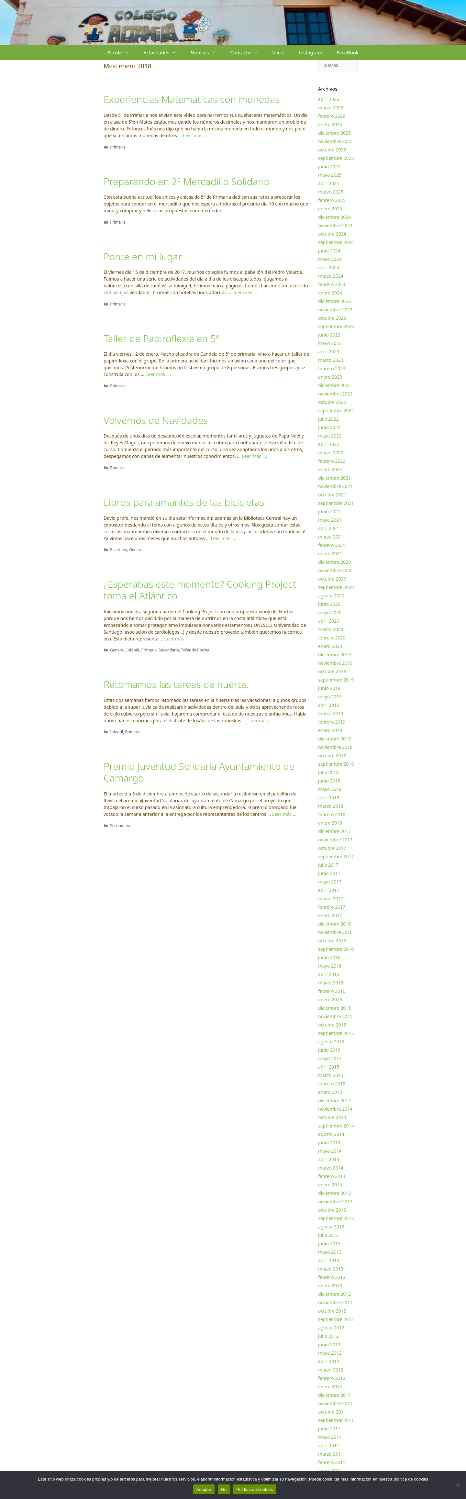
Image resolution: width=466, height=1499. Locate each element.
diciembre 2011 (334, 1395)
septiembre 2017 (336, 856)
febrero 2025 (331, 200)
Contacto (247, 52)
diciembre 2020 (334, 562)
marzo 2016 (330, 983)
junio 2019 (329, 688)
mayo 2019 (329, 697)
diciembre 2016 (334, 924)
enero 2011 (330, 1471)
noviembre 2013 (335, 1201)
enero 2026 (330, 124)
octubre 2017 (332, 848)
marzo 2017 (330, 898)
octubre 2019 (332, 671)
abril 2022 (328, 444)
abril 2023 (328, 352)
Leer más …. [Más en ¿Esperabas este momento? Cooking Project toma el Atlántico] (177, 639)
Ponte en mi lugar (143, 256)
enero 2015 (330, 1092)
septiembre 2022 (336, 410)
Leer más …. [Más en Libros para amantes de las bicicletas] (223, 538)
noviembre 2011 (335, 1403)
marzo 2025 (330, 192)
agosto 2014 (331, 1134)
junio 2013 (329, 1243)
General (136, 549)
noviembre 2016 (335, 932)
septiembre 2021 (336, 503)
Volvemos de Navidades (156, 420)
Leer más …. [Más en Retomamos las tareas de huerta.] (261, 720)
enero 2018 (330, 823)
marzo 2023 (330, 360)
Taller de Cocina (195, 649)
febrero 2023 (331, 368)
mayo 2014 (329, 1151)
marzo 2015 (330, 1075)
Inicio (278, 52)
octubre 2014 (332, 1117)
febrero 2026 (331, 116)
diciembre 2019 (334, 654)
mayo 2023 (329, 343)
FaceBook (348, 52)
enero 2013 (330, 1285)
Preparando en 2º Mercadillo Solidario (187, 181)
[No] (458, 1485)
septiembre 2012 (336, 1319)
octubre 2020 (332, 579)
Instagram (310, 52)
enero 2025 (330, 208)
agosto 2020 (331, 596)
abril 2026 (328, 99)
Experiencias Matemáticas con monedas (192, 99)
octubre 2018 (332, 755)
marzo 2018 (330, 806)
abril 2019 (328, 705)
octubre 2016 (332, 941)
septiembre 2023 (336, 326)
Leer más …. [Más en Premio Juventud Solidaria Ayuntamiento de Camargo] (285, 814)
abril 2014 (328, 1159)
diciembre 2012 (334, 1294)
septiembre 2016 (336, 949)
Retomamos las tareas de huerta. (176, 684)
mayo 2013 (329, 1252)
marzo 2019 (330, 713)
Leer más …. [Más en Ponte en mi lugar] (245, 292)
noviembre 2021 (335, 486)
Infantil (132, 649)
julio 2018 (328, 772)
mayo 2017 (329, 882)
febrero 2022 (331, 461)
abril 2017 (328, 890)
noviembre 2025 (335, 141)
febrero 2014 (331, 1176)
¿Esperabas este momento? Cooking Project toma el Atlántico (200, 589)
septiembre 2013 (336, 1218)
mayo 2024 (329, 259)
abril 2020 (328, 621)
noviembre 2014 (335, 1109)
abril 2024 (328, 267)
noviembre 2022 (335, 394)
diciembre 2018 (334, 739)
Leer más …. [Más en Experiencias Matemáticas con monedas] (195, 135)
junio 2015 (329, 1050)
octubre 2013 (332, 1210)
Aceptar (204, 1489)
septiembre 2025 (336, 158)
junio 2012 (329, 1344)
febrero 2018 (331, 814)
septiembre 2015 (336, 1033)
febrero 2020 (331, 638)
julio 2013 (328, 1235)
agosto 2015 (331, 1041)
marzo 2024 (330, 276)
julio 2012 (328, 1336)
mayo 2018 (329, 789)
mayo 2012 (329, 1353)
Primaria (118, 147)
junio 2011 (329, 1429)
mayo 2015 (329, 1058)
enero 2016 (330, 999)
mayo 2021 (329, 520)
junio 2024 (329, 251)
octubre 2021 (332, 495)
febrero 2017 (331, 907)
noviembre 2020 (335, 570)
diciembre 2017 (334, 831)
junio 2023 (329, 335)
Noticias (207, 52)
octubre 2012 (332, 1311)
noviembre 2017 (335, 840)
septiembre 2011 (336, 1420)
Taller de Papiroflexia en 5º (161, 338)
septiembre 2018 (336, 764)
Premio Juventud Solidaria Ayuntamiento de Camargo (199, 772)
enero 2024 (330, 293)
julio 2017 (328, 865)
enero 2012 (330, 1386)
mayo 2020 (329, 612)
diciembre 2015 (334, 1008)
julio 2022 (328, 419)
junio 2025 (329, 166)
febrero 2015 (331, 1084)
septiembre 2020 (336, 587)
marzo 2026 (330, 108)
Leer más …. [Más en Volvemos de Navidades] (254, 456)
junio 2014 (329, 1142)
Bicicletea (118, 549)
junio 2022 (329, 427)
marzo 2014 (330, 1168)
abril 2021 (328, 528)
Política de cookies (254, 1489)
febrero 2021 (331, 545)
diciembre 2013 (334, 1193)
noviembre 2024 (335, 225)
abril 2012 (328, 1361)
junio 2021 (329, 511)
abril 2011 (328, 1445)
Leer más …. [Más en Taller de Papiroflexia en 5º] (158, 374)
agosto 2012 (331, 1328)
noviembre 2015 (335, 1016)
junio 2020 (329, 604)
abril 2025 (328, 183)
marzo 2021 (330, 537)
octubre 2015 (332, 1025)
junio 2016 (329, 957)
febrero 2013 (331, 1277)
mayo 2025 (329, 175)
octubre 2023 (332, 318)
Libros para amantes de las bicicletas (184, 502)
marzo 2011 (330, 1454)
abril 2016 (328, 974)
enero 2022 (330, 469)
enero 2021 (330, 553)
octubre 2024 (332, 234)
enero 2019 (330, 730)
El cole (121, 52)
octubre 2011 (332, 1412)
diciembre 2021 (334, 478)
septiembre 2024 (336, 242)
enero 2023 (330, 377)
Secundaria (169, 649)
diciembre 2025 (334, 133)
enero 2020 (330, 646)
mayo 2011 (329, 1437)
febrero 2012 (331, 1378)
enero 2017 (330, 915)
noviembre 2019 (335, 663)
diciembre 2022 (334, 385)
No (224, 1489)
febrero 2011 (331, 1462)
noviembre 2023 (335, 309)
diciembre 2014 (334, 1100)
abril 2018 (328, 797)
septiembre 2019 (336, 680)
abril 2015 (328, 1067)
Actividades (163, 52)
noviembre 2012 (335, 1302)
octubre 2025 (332, 150)
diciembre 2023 (334, 301)
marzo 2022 (330, 453)
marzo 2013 (330, 1269)
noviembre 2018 (335, 747)
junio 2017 (329, 873)
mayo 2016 (329, 966)
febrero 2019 (331, 722)
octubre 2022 (332, 402)
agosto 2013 (331, 1227)
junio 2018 (329, 781)
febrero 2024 (331, 284)
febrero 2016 (331, 991)
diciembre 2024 (334, 217)
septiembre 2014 (336, 1126)
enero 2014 (330, 1185)
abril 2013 (328, 1260)
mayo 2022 (329, 436)
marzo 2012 (330, 1370)
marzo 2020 (330, 629)
